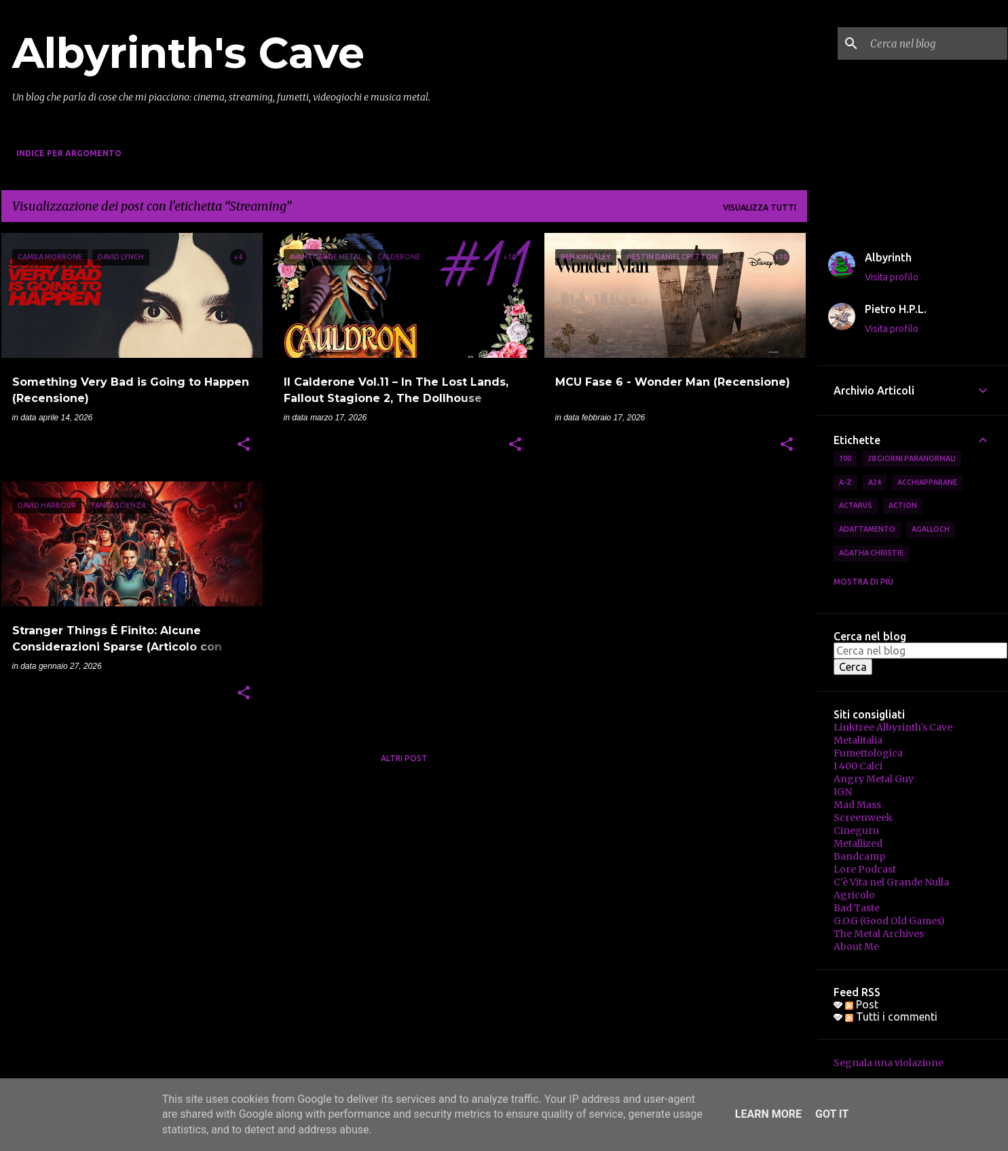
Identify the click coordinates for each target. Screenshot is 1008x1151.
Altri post (404, 758)
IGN (843, 792)
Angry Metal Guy (874, 779)
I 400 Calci (858, 766)
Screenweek (863, 817)
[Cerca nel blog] (936, 43)
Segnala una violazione (889, 1063)
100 (845, 458)
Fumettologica (868, 753)
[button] (244, 445)
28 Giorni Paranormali (911, 458)
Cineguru (856, 830)
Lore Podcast (865, 869)
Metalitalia (858, 740)
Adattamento (867, 529)
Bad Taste (857, 908)
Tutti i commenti (891, 1016)
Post (861, 1004)
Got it (831, 1114)
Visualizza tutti (759, 207)
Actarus (855, 505)
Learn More (768, 1114)
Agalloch (931, 529)
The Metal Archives (879, 934)
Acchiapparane (927, 482)
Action (903, 505)
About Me (856, 946)
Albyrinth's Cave (188, 53)
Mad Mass (857, 805)
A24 (874, 482)
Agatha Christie (871, 553)
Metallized (858, 843)
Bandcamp (859, 856)
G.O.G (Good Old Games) (889, 921)
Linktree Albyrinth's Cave (893, 727)
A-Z (845, 482)
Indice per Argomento (69, 153)
